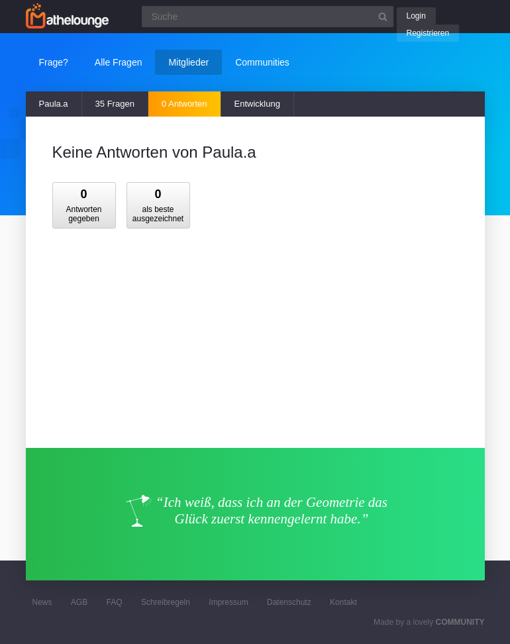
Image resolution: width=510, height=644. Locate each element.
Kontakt (343, 602)
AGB (79, 602)
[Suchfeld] (267, 16)
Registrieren (428, 33)
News (42, 602)
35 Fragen (114, 104)
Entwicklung (257, 104)
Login (416, 16)
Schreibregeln (165, 602)
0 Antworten (184, 104)
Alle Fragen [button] (118, 62)
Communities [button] (262, 62)
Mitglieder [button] (188, 62)
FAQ (115, 602)
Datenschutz (289, 602)
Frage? (53, 62)
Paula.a (53, 104)
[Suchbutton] (382, 16)
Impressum (228, 602)
